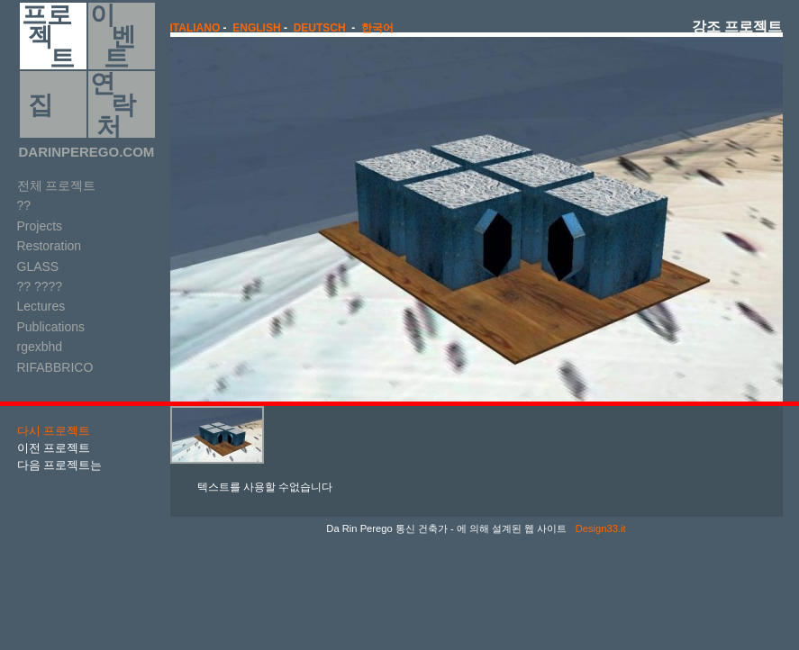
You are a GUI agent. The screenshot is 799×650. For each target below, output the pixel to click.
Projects (40, 226)
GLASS (38, 266)
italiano (195, 28)
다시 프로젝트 (54, 431)
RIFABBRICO (55, 367)
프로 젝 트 (48, 36)
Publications (51, 327)
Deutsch (320, 28)
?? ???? (40, 286)
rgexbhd (40, 346)
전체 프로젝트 (56, 185)
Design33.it (599, 528)
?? (24, 205)
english (256, 28)
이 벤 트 (113, 36)
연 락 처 (113, 104)
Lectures (41, 306)
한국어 (377, 28)
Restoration (49, 246)
